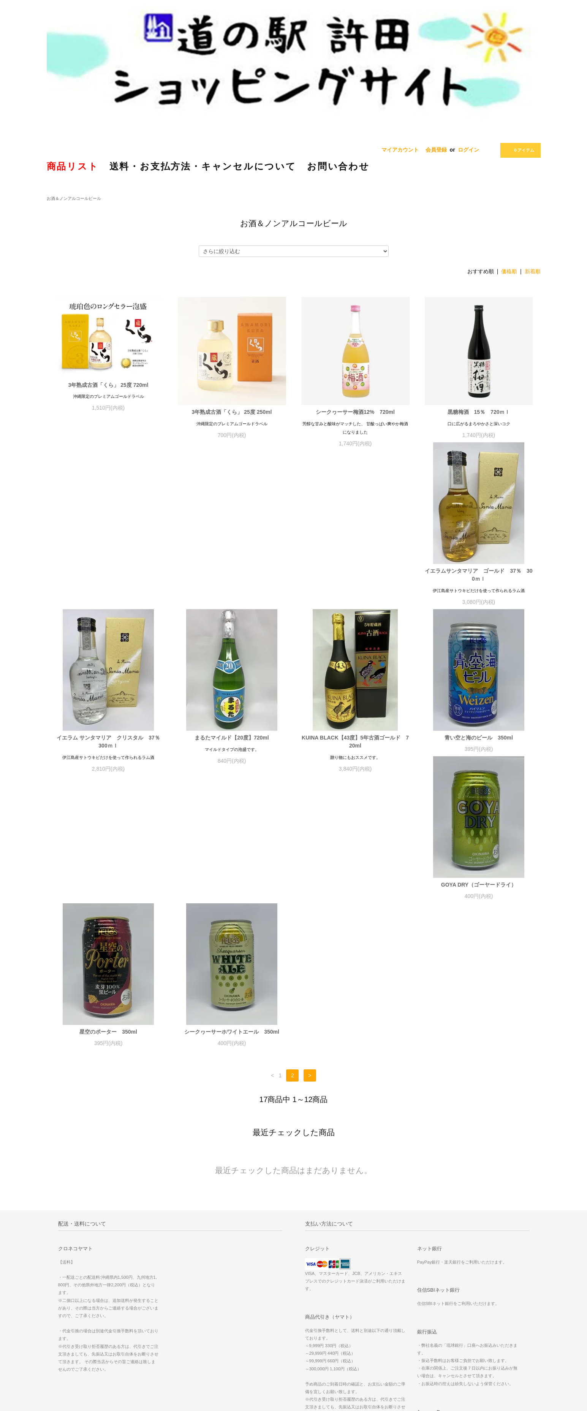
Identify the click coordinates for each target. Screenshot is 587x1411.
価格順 (509, 271)
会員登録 (436, 150)
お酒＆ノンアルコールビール (74, 198)
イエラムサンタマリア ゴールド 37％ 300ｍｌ (108, 583)
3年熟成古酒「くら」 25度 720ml (108, 385)
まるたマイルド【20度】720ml (355, 579)
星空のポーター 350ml (355, 746)
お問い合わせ (315, 1278)
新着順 (533, 271)
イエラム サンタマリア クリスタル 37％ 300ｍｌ (233, 583)
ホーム (308, 1225)
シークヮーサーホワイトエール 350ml (478, 746)
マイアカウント (400, 150)
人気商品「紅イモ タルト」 (487, 1225)
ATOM (401, 1257)
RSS (385, 1257)
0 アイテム (519, 150)
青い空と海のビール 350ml (108, 746)
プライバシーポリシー (324, 1267)
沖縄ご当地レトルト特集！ (486, 1236)
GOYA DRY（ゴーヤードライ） (231, 746)
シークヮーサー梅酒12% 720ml (355, 412)
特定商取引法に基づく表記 (328, 1257)
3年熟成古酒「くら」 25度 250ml (232, 412)
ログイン (468, 150)
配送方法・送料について (326, 1246)
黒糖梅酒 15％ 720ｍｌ (479, 412)
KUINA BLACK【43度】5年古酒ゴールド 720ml (478, 583)
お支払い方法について (324, 1236)
